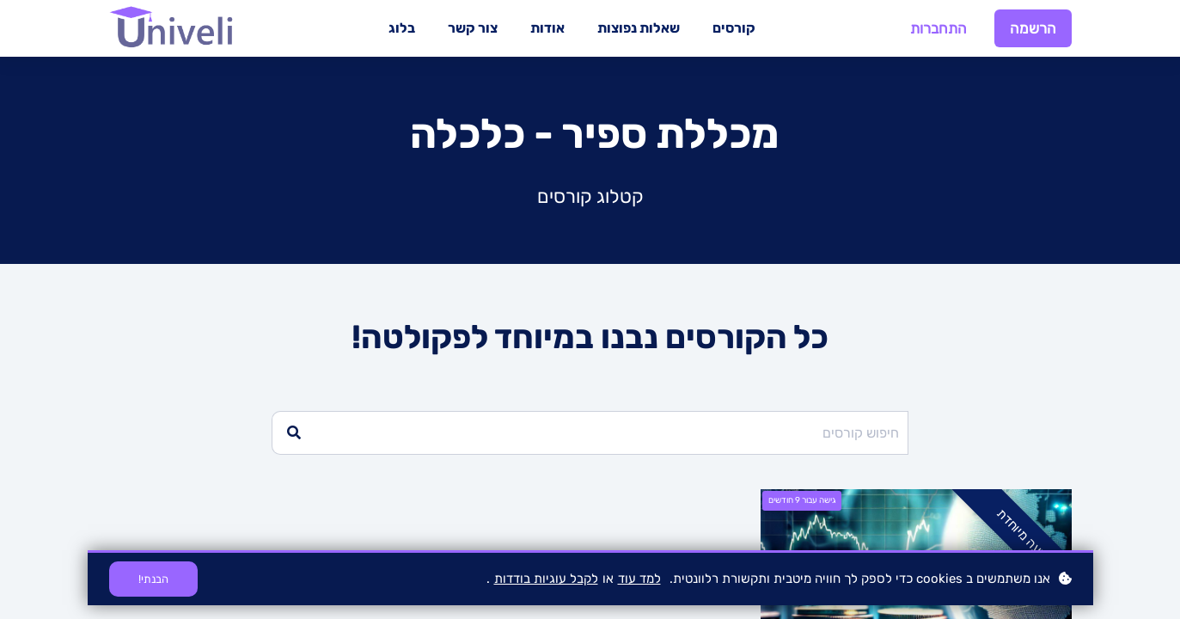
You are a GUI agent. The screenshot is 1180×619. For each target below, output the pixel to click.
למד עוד (639, 578)
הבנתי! (153, 579)
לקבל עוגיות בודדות (546, 578)
